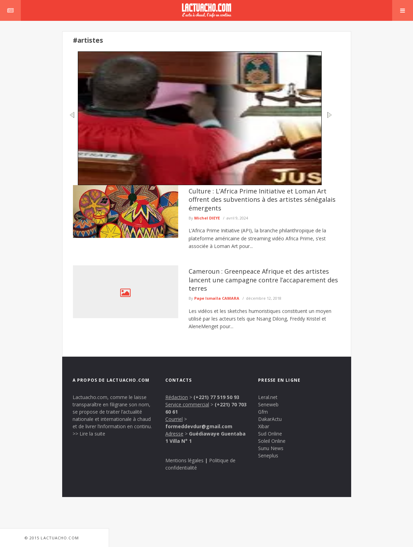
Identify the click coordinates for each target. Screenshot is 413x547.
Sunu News (270, 448)
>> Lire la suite (89, 433)
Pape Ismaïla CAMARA (216, 298)
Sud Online (270, 433)
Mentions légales (184, 460)
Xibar (263, 426)
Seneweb (268, 404)
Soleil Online (272, 441)
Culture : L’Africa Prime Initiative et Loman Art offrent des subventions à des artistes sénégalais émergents (262, 199)
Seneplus (268, 455)
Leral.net (268, 397)
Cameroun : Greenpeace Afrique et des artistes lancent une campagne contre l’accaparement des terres (263, 279)
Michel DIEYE (207, 218)
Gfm (263, 411)
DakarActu (270, 419)
